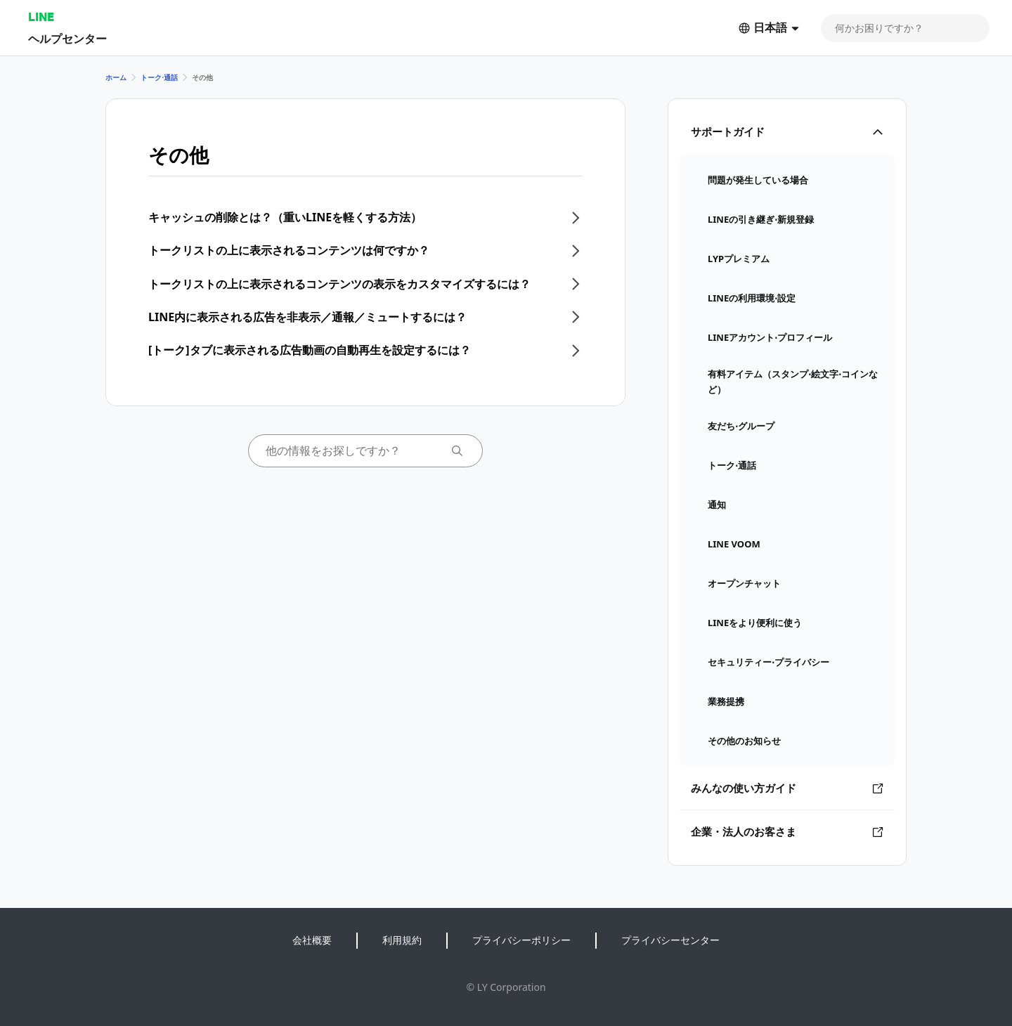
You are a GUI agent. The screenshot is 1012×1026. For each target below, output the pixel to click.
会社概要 (312, 940)
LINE (41, 16)
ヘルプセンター (67, 38)
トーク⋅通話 (159, 77)
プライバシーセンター (670, 940)
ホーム (115, 77)
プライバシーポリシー (521, 940)
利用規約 (402, 940)
